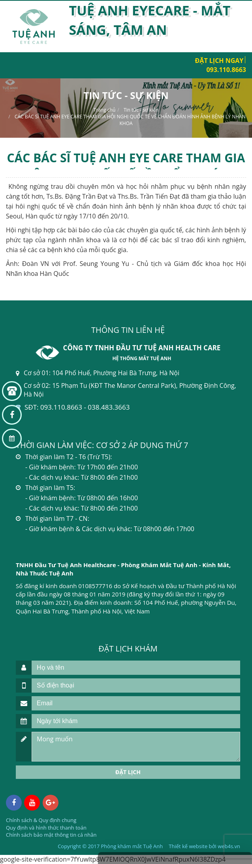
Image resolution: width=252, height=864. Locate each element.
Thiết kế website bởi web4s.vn (204, 846)
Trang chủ (105, 109)
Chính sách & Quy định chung (41, 820)
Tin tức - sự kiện (141, 109)
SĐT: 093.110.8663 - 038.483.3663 (77, 407)
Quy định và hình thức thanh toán (46, 827)
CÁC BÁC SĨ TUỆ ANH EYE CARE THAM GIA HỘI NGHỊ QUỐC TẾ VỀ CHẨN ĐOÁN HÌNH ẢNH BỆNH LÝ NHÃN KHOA (130, 120)
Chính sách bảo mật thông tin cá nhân (51, 834)
